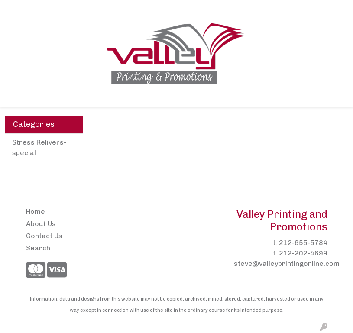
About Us (48, 9)
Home (17, 9)
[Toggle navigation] (13, 98)
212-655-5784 (303, 243)
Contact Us (87, 9)
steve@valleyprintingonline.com (287, 263)
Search (256, 9)
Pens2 (122, 9)
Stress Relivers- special (39, 147)
